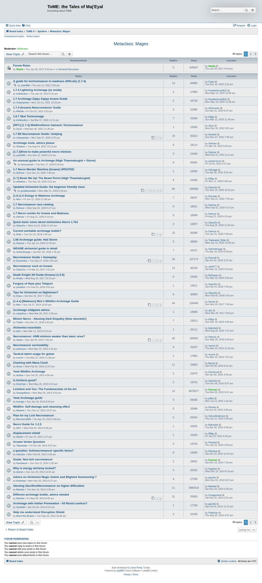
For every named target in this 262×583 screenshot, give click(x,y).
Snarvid (212, 257)
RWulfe (20, 111)
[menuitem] (26, 25)
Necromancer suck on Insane (32, 266)
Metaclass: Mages (131, 43)
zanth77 (212, 266)
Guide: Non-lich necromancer (33, 459)
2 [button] (250, 54)
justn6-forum (214, 161)
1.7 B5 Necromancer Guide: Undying (37, 134)
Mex (18, 199)
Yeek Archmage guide (27, 397)
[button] (255, 54)
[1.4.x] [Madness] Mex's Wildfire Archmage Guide (46, 301)
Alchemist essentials (27, 327)
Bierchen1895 (23, 419)
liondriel (212, 134)
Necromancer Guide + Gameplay (35, 257)
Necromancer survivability (30, 345)
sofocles (20, 454)
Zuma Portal (136, 567)
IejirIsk (19, 436)
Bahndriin (213, 424)
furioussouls (27, 164)
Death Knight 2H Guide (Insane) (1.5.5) (39, 274)
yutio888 (25, 85)
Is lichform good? (25, 380)
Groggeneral (214, 495)
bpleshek (213, 328)
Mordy (211, 363)
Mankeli (20, 410)
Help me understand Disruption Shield (39, 512)
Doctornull (213, 372)
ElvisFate (21, 384)
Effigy (211, 117)
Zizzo (19, 129)
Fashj (211, 81)
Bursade (212, 196)
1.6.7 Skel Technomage (28, 116)
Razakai (212, 442)
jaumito (212, 477)
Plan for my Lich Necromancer (33, 415)
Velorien (212, 143)
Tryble (19, 322)
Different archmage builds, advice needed (41, 494)
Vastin (19, 340)
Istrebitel (20, 507)
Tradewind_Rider (217, 240)
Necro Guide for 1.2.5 (27, 424)
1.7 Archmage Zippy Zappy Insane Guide (40, 98)
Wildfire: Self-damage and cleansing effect (41, 406)
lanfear (20, 375)
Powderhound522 (217, 90)
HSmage (213, 170)
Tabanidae (21, 445)
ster (210, 310)
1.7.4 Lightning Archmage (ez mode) (37, 90)
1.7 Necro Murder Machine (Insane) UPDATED (43, 169)
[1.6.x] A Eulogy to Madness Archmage (39, 195)
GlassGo (213, 187)
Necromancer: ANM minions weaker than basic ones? (49, 336)
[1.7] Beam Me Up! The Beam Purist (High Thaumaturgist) (51, 178)
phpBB (120, 570)
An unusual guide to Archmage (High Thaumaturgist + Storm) (54, 160)
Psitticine (213, 512)
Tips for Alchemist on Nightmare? (35, 292)
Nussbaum (22, 463)
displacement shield (26, 433)
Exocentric (21, 260)
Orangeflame (23, 393)
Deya (19, 296)
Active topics (33, 36)
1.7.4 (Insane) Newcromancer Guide (37, 107)
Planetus (213, 451)
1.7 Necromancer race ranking (33, 204)
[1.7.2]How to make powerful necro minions (42, 151)
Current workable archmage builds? (37, 230)
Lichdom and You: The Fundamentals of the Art (45, 389)
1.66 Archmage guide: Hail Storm (35, 239)
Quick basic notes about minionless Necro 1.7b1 (45, 222)
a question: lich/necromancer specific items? (43, 450)
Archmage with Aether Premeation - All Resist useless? (50, 503)
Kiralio (19, 278)
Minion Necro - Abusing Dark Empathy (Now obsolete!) (49, 318)
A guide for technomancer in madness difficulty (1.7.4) (49, 81)
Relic (18, 234)
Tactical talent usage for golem (33, 354)
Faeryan (212, 389)
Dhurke (212, 407)
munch (211, 345)
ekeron (20, 472)
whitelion (21, 181)
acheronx (21, 349)
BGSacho (213, 275)
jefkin (211, 398)
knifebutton (22, 93)
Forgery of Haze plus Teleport (33, 283)
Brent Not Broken (25, 516)
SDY (18, 428)
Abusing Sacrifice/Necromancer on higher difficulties (48, 485)
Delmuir (212, 152)
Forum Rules (21, 65)
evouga (20, 401)
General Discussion (68, 69)
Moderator (22, 48)
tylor (18, 331)
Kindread (21, 480)
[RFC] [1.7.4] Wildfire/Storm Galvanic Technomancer (48, 125)
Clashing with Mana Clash (30, 362)
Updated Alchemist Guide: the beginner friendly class (49, 186)
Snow (19, 366)
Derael (211, 301)
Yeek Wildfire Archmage (29, 371)
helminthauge (23, 252)
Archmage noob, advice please (34, 143)
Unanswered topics (14, 36)
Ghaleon (20, 146)
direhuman (214, 108)
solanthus (21, 313)
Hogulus (212, 468)
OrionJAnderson (217, 416)
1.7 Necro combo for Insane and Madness (41, 213)
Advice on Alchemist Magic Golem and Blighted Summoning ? (55, 477)
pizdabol (20, 287)
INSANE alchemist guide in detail (35, 248)
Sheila (19, 69)
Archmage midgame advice (31, 310)
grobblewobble (28, 191)
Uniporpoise (22, 102)
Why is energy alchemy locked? (34, 468)
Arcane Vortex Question (29, 441)
